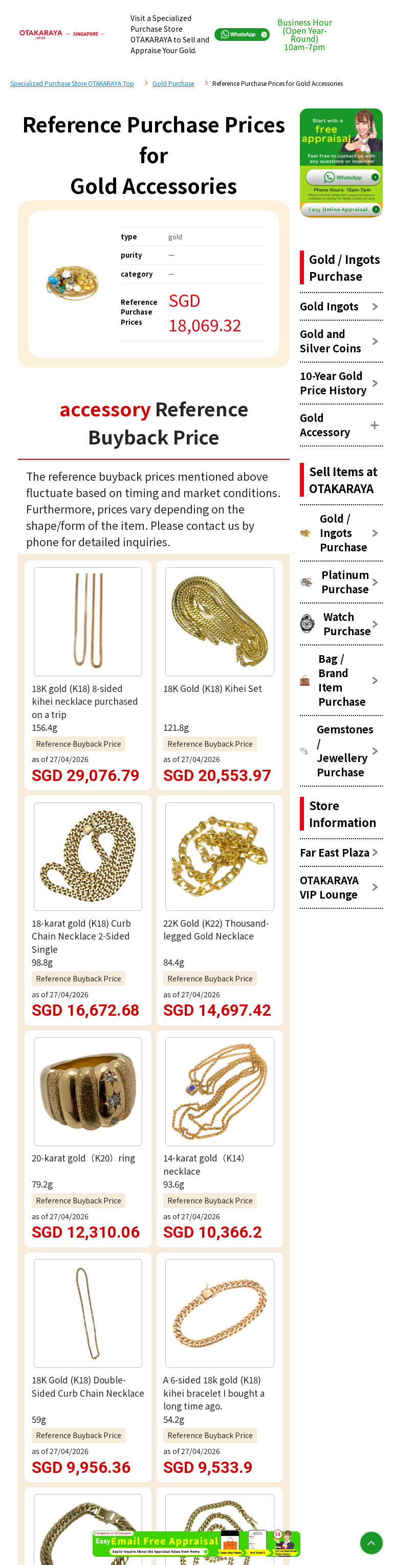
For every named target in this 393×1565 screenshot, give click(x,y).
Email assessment (153, 1177)
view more (153, 780)
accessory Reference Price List (117, 870)
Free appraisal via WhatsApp (153, 1131)
